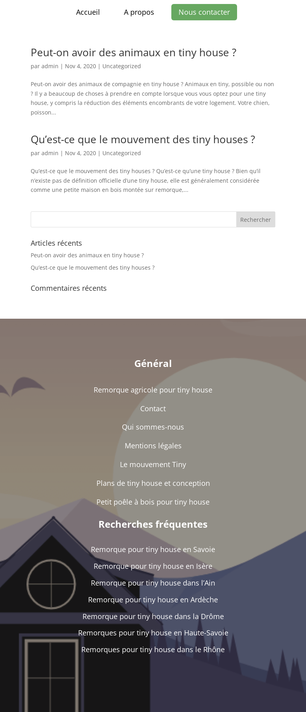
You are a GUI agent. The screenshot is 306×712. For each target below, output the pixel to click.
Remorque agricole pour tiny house (153, 389)
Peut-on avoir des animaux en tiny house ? (133, 52)
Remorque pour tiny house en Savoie (153, 549)
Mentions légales (153, 445)
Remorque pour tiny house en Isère (153, 566)
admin (50, 66)
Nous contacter (204, 12)
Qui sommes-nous (153, 427)
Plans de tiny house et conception (153, 483)
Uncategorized (121, 66)
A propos (139, 12)
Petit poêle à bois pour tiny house (153, 502)
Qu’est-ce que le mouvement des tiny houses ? (143, 139)
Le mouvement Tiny (153, 464)
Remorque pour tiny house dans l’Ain (153, 583)
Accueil (88, 12)
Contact (153, 408)
